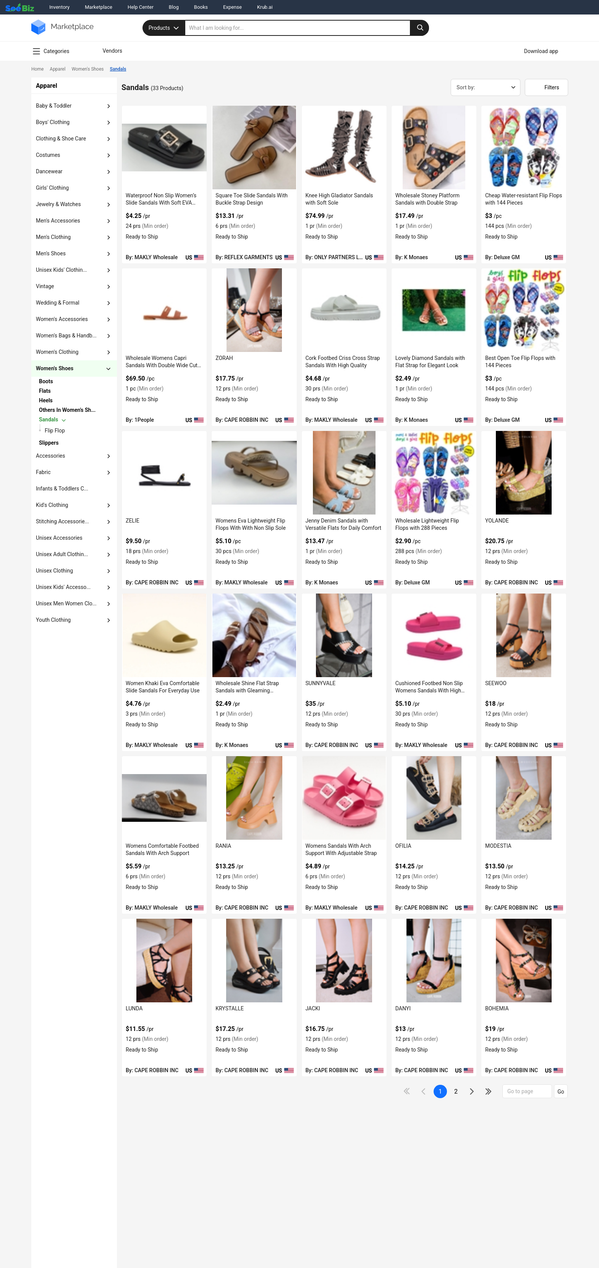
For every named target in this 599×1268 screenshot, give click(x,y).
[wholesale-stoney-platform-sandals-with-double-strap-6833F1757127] (434, 147)
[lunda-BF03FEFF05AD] (164, 960)
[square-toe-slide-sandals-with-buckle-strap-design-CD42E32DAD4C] (254, 147)
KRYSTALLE (229, 1008)
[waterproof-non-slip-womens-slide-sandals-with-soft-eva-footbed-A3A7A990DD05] (164, 147)
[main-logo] (62, 32)
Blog (174, 7)
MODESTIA (498, 846)
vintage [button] (45, 286)
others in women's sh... (67, 410)
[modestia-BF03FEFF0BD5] (523, 798)
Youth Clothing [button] (53, 620)
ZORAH (224, 358)
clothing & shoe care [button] (61, 139)
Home (37, 69)
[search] (307, 28)
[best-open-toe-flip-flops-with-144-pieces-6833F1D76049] (523, 310)
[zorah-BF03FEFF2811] (254, 310)
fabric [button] (43, 472)
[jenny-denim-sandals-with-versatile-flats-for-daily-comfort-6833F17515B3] (344, 473)
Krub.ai (265, 7)
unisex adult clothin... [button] (62, 554)
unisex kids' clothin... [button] (61, 270)
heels (46, 400)
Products (165, 28)
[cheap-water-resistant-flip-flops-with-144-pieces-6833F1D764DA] (523, 147)
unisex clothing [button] (54, 571)
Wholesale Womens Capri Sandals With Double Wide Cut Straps (162, 365)
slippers (48, 443)
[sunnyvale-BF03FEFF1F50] (344, 635)
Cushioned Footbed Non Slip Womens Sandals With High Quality (429, 690)
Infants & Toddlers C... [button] (62, 489)
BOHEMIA (497, 1008)
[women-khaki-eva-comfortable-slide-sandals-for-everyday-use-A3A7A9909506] (164, 635)
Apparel (57, 69)
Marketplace (98, 7)
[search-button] (419, 28)
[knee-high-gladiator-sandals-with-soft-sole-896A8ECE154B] (344, 147)
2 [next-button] (456, 1091)
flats (45, 391)
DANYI (403, 1008)
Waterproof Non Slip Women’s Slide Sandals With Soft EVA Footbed (161, 202)
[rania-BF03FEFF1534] (254, 798)
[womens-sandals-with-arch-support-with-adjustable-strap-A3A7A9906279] (344, 798)
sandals (48, 419)
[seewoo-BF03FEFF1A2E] (523, 635)
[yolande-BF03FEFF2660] (523, 473)
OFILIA (403, 846)
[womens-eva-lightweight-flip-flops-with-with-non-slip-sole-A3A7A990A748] (254, 473)
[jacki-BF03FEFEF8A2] (344, 960)
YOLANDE (497, 521)
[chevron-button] (68, 381)
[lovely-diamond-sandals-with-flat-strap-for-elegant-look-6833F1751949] (434, 310)
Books (201, 7)
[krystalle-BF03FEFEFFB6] (254, 960)
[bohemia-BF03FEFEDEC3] (523, 960)
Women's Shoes (87, 69)
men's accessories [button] (58, 221)
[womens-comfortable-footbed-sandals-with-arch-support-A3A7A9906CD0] (164, 798)
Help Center (141, 7)
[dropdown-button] (108, 106)
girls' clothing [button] (52, 188)
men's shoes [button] (51, 253)
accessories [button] (50, 456)
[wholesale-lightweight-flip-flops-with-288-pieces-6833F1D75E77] (434, 473)
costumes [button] (48, 155)
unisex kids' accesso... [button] (63, 587)
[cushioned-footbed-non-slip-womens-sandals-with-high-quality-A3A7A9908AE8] (434, 635)
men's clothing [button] (53, 237)
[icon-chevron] (424, 1091)
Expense (232, 7)
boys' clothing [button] (53, 122)
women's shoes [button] (54, 368)
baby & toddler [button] (53, 106)
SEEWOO (496, 683)
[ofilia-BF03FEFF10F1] (434, 798)
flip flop (55, 431)
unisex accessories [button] (59, 538)
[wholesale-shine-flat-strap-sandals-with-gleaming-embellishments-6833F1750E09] (254, 635)
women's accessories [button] (62, 319)
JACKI (313, 1008)
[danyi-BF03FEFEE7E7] (434, 960)
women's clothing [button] (57, 352)
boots (46, 381)
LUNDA (134, 1008)
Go (560, 1092)
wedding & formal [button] (57, 303)
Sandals (118, 69)
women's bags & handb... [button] (66, 335)
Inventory (59, 7)
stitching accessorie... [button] (62, 521)
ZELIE (132, 521)
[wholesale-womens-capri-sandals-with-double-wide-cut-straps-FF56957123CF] (164, 310)
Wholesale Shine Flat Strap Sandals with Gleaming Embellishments (247, 690)
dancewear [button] (49, 171)
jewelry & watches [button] (58, 204)
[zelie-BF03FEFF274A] (164, 473)
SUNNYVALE (321, 683)
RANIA (223, 846)
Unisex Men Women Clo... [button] (66, 603)
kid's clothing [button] (52, 505)
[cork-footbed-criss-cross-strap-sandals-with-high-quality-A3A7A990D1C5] (344, 310)
